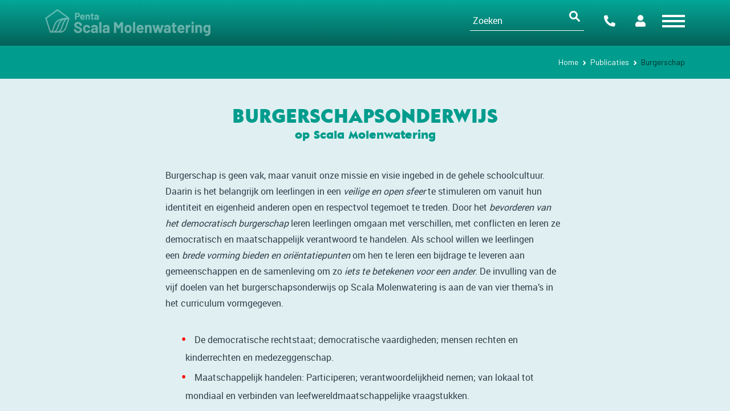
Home (568, 62)
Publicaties (609, 62)
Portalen (640, 21)
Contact (609, 21)
